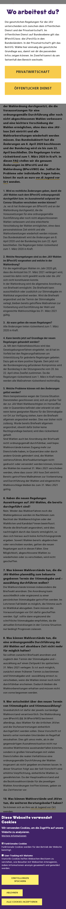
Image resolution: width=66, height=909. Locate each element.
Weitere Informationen (14, 845)
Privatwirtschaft (33, 72)
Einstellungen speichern (20, 889)
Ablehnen (12, 902)
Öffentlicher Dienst (33, 88)
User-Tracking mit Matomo (18, 865)
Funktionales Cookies (15, 853)
